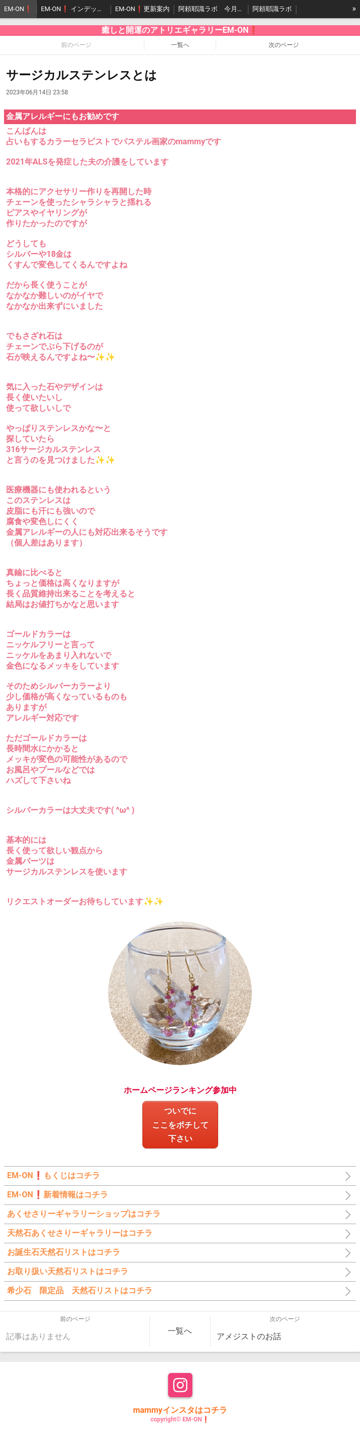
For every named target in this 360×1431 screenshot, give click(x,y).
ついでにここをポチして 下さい (184, 1124)
